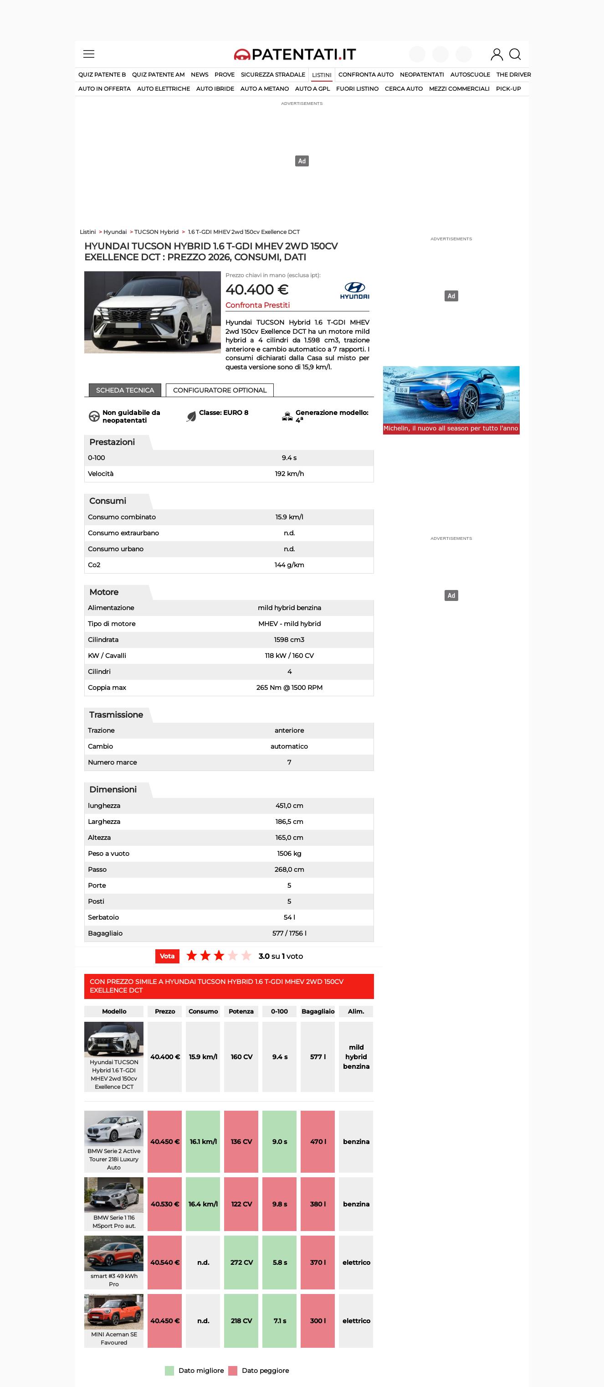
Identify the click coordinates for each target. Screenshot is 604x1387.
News (199, 74)
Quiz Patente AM (158, 74)
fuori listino (357, 88)
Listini (322, 75)
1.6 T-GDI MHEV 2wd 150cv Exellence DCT (244, 231)
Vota (167, 956)
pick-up (508, 88)
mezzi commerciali (459, 88)
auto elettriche (163, 88)
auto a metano (265, 88)
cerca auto (404, 88)
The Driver (514, 74)
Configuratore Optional (219, 390)
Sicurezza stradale (273, 74)
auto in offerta (104, 88)
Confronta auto (366, 74)
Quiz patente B (102, 74)
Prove (225, 74)
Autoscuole (470, 74)
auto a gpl (312, 88)
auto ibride (215, 88)
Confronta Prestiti (257, 305)
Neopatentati (422, 74)
